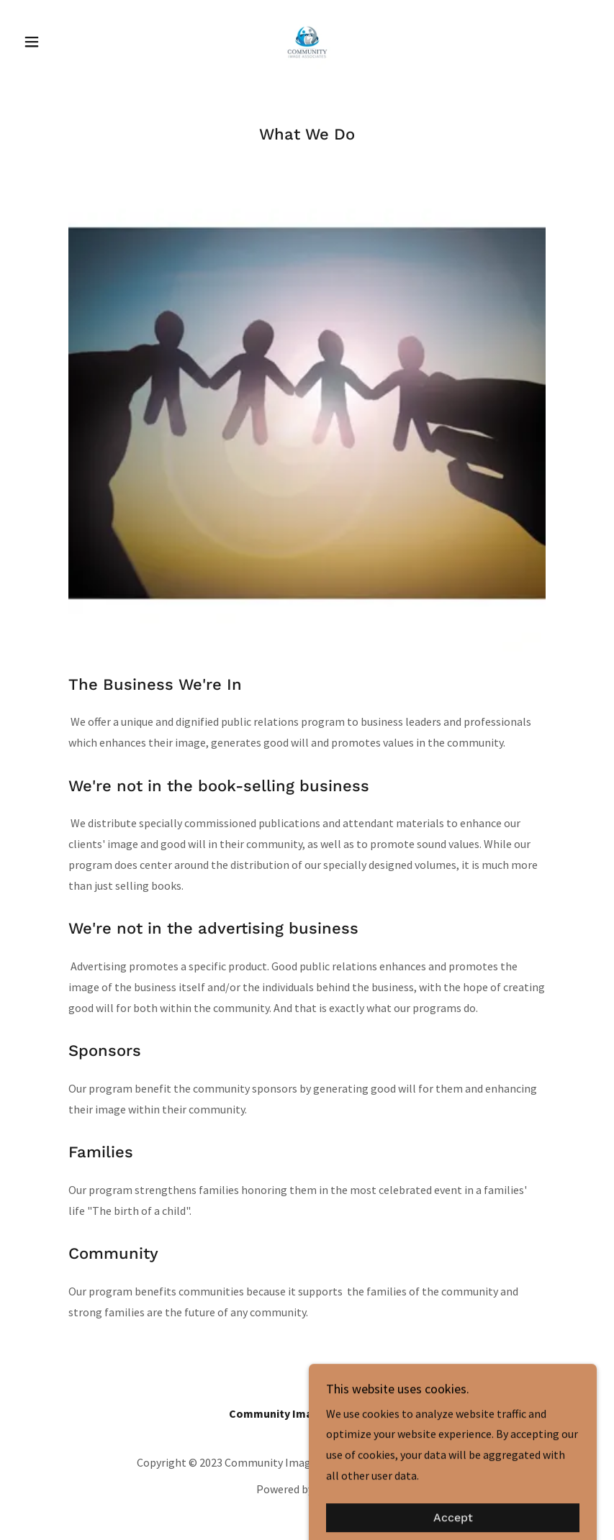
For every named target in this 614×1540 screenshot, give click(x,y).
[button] (60, 41)
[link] (307, 40)
